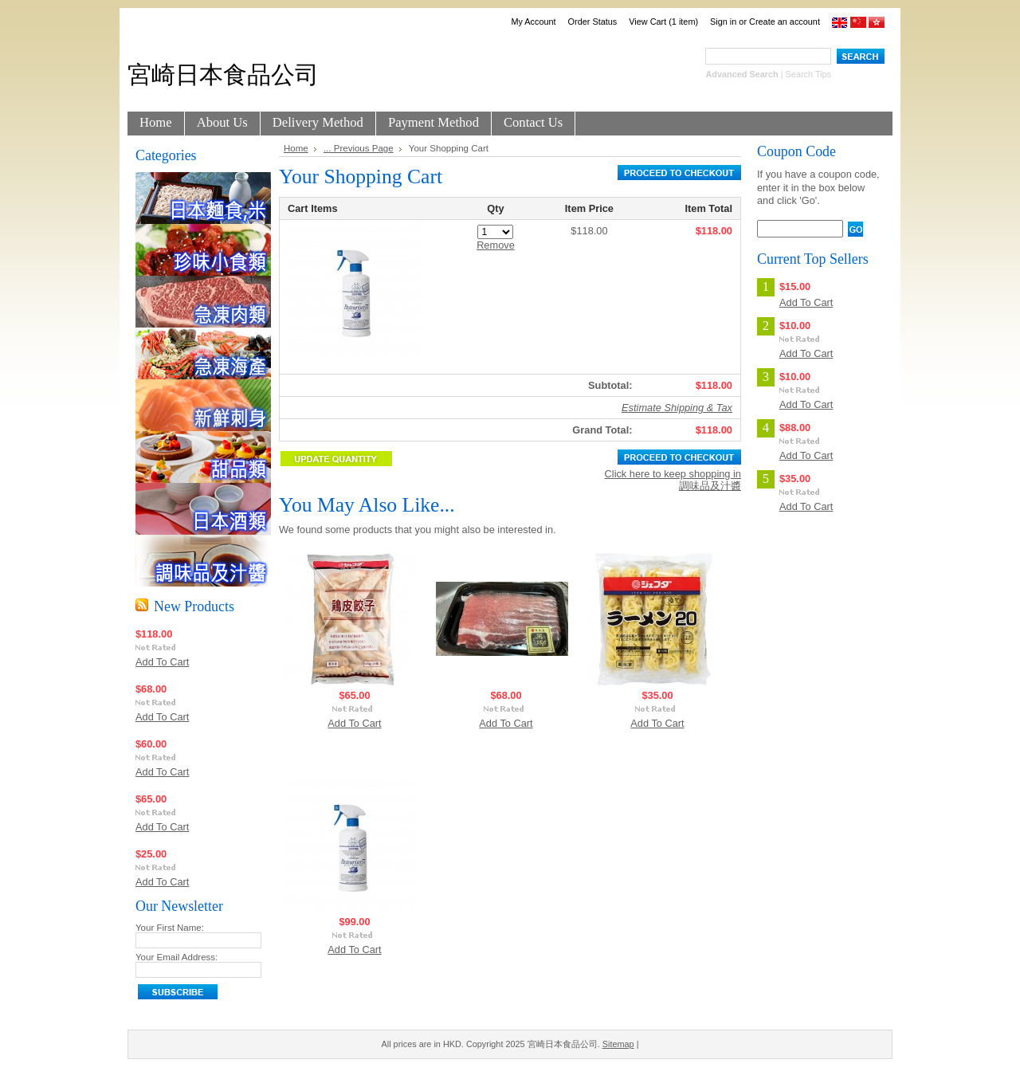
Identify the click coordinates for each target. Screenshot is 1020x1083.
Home (296, 148)
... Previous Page (359, 148)
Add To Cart (162, 662)
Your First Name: (169, 927)
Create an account (784, 21)
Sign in (723, 21)
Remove (496, 245)
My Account (533, 21)
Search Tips (808, 74)
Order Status (593, 21)
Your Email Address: (176, 957)
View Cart (663, 21)
